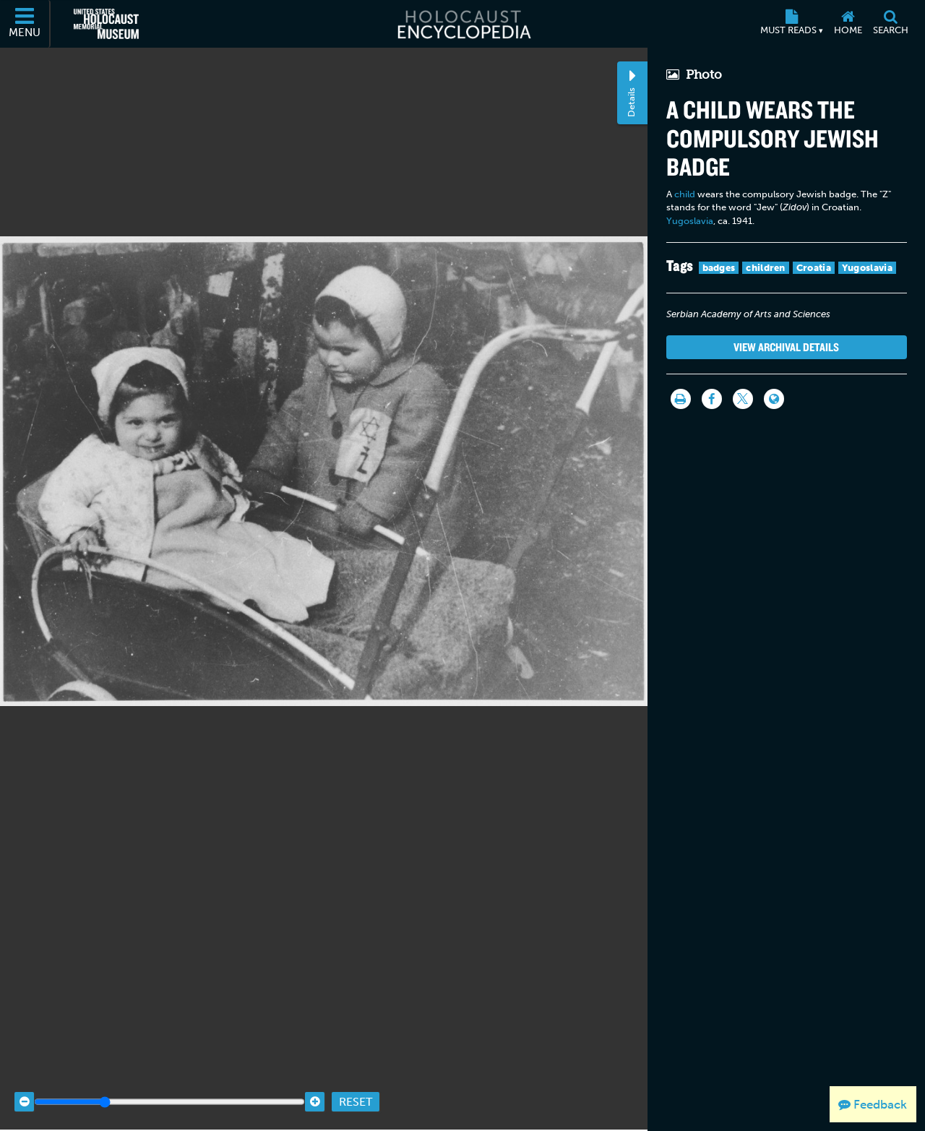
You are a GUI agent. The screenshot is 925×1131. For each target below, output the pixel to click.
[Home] (847, 24)
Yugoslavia (689, 220)
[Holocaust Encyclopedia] (463, 24)
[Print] (681, 399)
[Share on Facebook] (712, 399)
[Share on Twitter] (743, 399)
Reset (355, 1082)
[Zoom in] (314, 1082)
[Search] (890, 24)
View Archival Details (786, 347)
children (765, 267)
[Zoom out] (24, 1082)
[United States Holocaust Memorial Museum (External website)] (106, 24)
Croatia (813, 267)
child (684, 194)
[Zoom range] (169, 1082)
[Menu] (25, 24)
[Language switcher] (774, 399)
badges (719, 267)
